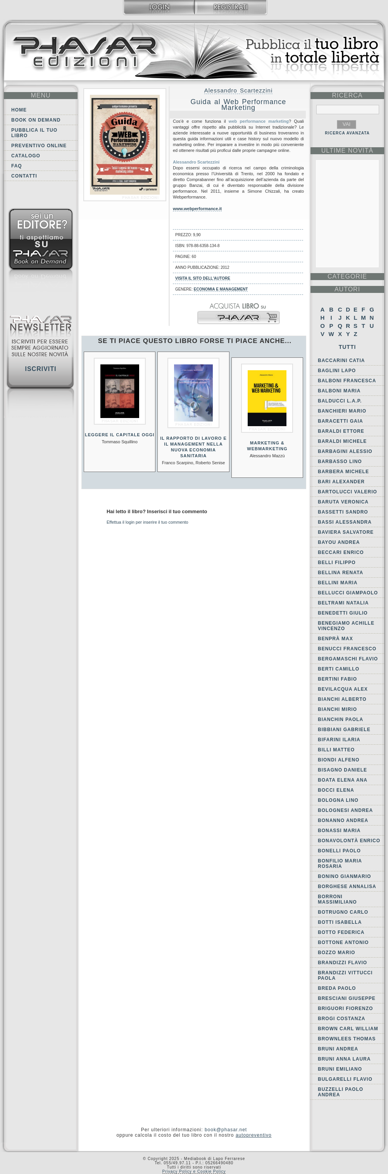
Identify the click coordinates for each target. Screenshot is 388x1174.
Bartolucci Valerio (347, 492)
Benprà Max (335, 638)
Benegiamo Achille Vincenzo (346, 625)
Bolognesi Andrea (345, 810)
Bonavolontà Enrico (349, 840)
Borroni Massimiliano (337, 899)
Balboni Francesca (347, 380)
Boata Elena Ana (342, 780)
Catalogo (25, 156)
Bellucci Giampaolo (348, 593)
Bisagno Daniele (342, 770)
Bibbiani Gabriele (344, 729)
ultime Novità (347, 150)
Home (19, 110)
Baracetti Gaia (340, 421)
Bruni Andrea (338, 1049)
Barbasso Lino (340, 461)
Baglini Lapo (337, 370)
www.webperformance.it (197, 208)
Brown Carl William (348, 1028)
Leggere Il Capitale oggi (119, 434)
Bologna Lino (338, 800)
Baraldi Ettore (341, 431)
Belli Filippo (337, 562)
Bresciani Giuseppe (347, 998)
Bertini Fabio (337, 679)
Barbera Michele (343, 471)
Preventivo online (39, 145)
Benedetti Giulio (343, 613)
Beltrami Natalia (343, 603)
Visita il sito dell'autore (202, 278)
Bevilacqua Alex (343, 689)
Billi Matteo (336, 749)
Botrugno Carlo (343, 912)
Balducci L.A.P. (340, 401)
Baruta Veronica (343, 502)
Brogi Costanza (341, 1018)
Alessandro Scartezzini (238, 90)
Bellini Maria (337, 582)
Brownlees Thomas (347, 1039)
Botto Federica (341, 932)
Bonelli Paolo (339, 851)
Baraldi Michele (342, 441)
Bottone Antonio (343, 942)
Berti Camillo (338, 669)
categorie (347, 276)
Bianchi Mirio (337, 709)
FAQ (16, 166)
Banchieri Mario (342, 411)
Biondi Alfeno (338, 760)
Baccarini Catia (341, 360)
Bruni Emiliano (340, 1069)
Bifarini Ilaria (339, 739)
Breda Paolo (337, 988)
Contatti (24, 176)
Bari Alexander (341, 481)
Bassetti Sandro (343, 512)
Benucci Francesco (347, 648)
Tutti (347, 347)
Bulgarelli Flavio (345, 1079)
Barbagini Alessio (345, 451)
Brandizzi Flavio (342, 962)
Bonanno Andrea (343, 820)
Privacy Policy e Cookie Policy (194, 1171)
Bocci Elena (336, 790)
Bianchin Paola (340, 719)
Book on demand (35, 120)
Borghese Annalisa (347, 886)
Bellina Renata (340, 572)
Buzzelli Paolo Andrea (340, 1092)
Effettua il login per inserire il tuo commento (147, 522)
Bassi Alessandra (345, 522)
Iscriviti (40, 369)
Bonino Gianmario (344, 876)
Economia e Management (221, 289)
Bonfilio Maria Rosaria (340, 863)
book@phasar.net (226, 1129)
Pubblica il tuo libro (34, 132)
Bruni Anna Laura (344, 1059)
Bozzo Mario (336, 952)
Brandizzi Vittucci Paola (345, 975)
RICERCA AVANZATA (347, 133)
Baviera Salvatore (346, 532)
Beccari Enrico (341, 552)
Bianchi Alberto (342, 699)
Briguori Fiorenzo (345, 1008)
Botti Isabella (340, 922)
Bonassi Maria (339, 830)
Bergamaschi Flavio (348, 659)
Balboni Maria (339, 391)
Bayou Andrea (339, 542)
